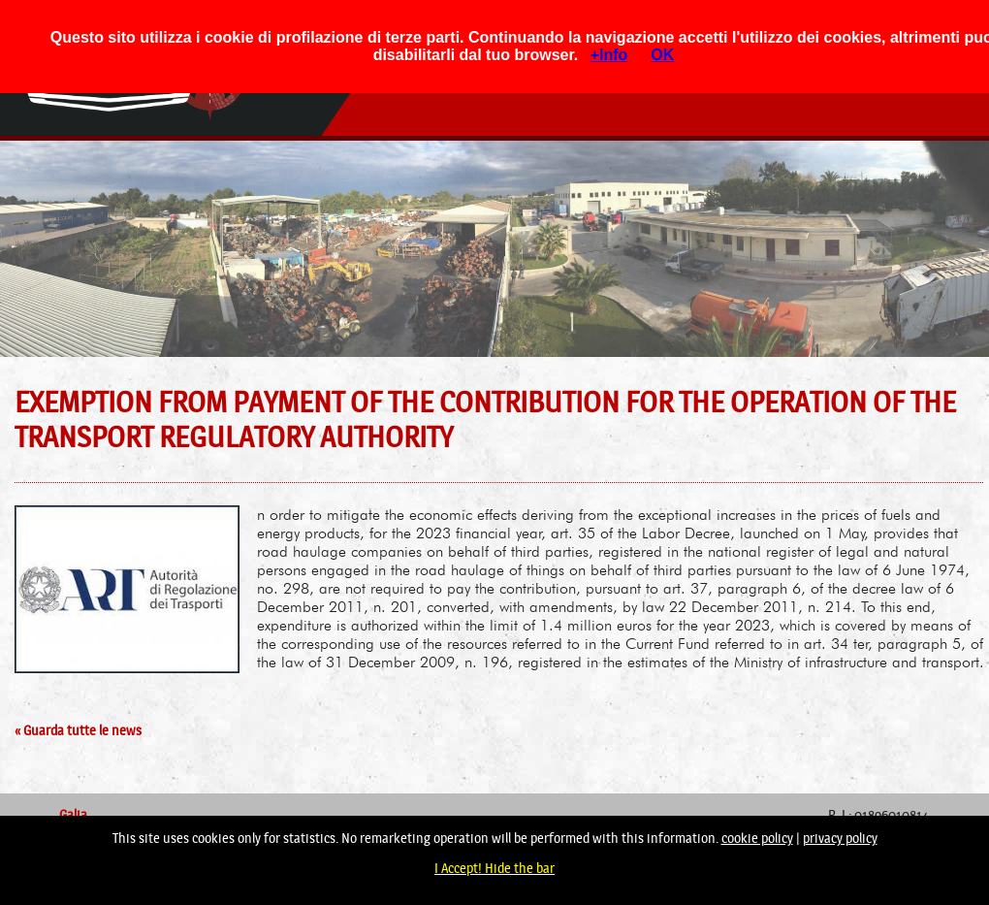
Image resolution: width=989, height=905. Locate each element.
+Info (609, 55)
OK (662, 55)
